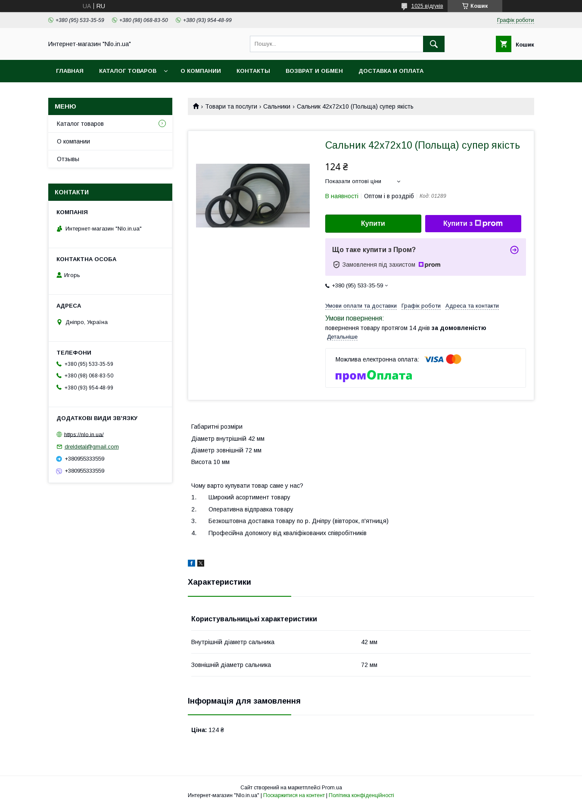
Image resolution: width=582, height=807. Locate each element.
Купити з (473, 223)
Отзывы (68, 159)
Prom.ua (332, 788)
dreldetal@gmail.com (92, 446)
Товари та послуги (231, 106)
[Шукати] (434, 44)
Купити (373, 223)
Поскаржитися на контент (294, 795)
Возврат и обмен (314, 71)
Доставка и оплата (390, 71)
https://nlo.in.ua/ (84, 434)
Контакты (253, 71)
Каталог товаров (127, 71)
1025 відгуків (427, 6)
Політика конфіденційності (361, 795)
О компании (201, 71)
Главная (70, 71)
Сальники (276, 106)
